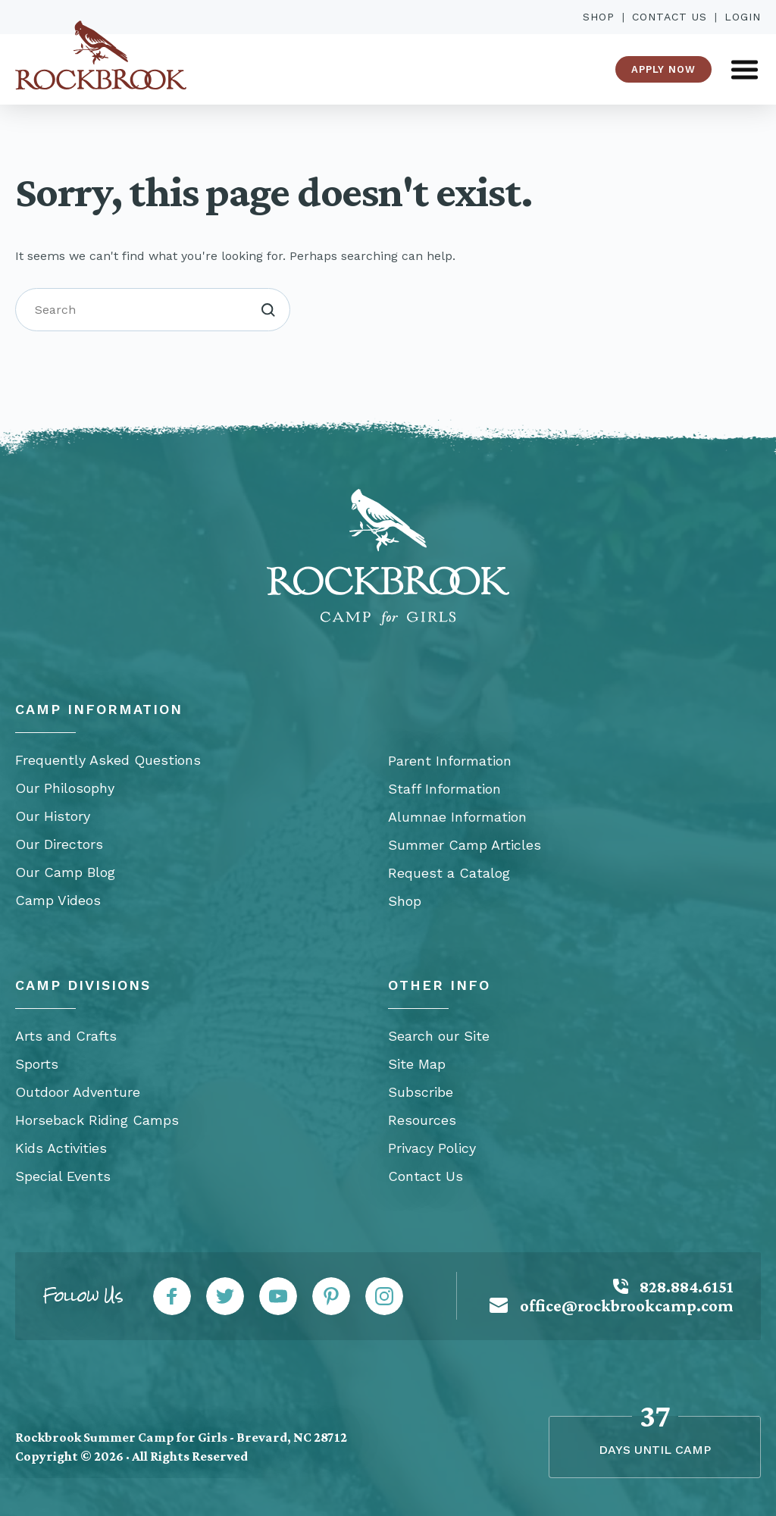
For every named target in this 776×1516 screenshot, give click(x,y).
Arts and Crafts (66, 1036)
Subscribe (420, 1092)
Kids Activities (61, 1148)
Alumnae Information (457, 817)
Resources (422, 1120)
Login (742, 17)
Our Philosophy (64, 788)
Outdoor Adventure (77, 1092)
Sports (36, 1064)
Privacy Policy (432, 1148)
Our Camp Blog (65, 872)
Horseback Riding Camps (97, 1120)
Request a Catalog (449, 873)
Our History (52, 816)
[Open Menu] (744, 69)
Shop (599, 17)
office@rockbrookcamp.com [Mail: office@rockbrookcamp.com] (627, 1305)
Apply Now (663, 69)
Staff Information (444, 789)
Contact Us (669, 17)
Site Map (417, 1064)
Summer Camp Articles (464, 845)
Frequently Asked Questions (108, 760)
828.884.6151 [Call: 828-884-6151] (687, 1286)
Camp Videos (58, 900)
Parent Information (450, 761)
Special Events (63, 1176)
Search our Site (439, 1036)
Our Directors (59, 844)
